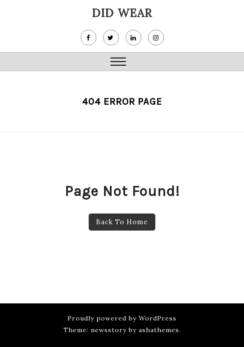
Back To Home (122, 222)
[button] (118, 63)
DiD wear (122, 13)
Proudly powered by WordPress (122, 318)
